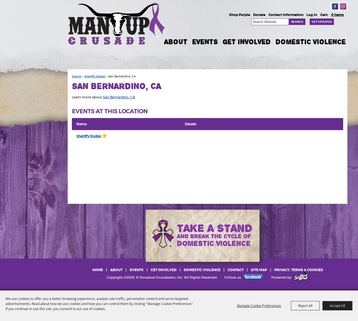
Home (97, 270)
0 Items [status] (337, 15)
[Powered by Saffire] (301, 277)
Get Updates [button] (322, 22)
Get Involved (247, 42)
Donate (259, 15)
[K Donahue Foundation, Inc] (117, 23)
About (175, 42)
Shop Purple (239, 15)
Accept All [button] (337, 305)
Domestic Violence (310, 42)
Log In (312, 15)
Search (297, 22)
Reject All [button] (305, 305)
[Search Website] (270, 22)
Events (205, 42)
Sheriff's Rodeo (94, 76)
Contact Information (285, 15)
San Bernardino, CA (119, 97)
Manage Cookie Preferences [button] (259, 305)
